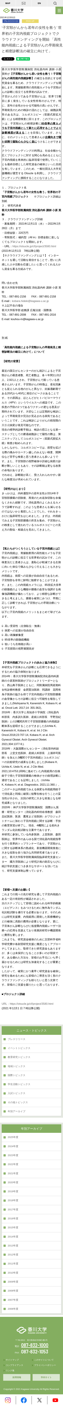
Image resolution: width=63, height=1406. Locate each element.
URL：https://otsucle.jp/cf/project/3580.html (27, 1003)
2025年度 (13, 1137)
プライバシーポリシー (45, 1365)
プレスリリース (16, 1039)
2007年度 (13, 1300)
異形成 (6, 425)
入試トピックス (16, 1093)
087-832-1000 (34, 1345)
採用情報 (16, 1377)
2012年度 (13, 1254)
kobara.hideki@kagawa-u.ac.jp (30, 301)
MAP (7, 3)
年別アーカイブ (16, 1111)
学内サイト (46, 1377)
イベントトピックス (19, 1048)
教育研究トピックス (19, 1057)
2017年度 (13, 1209)
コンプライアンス (14, 1365)
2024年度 (13, 1146)
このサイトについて (44, 1360)
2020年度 (13, 1182)
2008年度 (13, 1290)
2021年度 (13, 1173)
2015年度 (13, 1227)
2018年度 (13, 1200)
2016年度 (13, 1218)
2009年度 (13, 1281)
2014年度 (13, 1236)
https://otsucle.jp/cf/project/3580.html (34, 246)
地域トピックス (16, 1066)
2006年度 (13, 1309)
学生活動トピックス (19, 1084)
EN (39, 3)
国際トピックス (16, 1075)
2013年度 (13, 1245)
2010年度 (13, 1272)
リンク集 (10, 1370)
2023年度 (13, 1155)
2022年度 (13, 1164)
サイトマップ (12, 1360)
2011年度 (13, 1263)
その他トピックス (18, 1102)
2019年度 (13, 1191)
